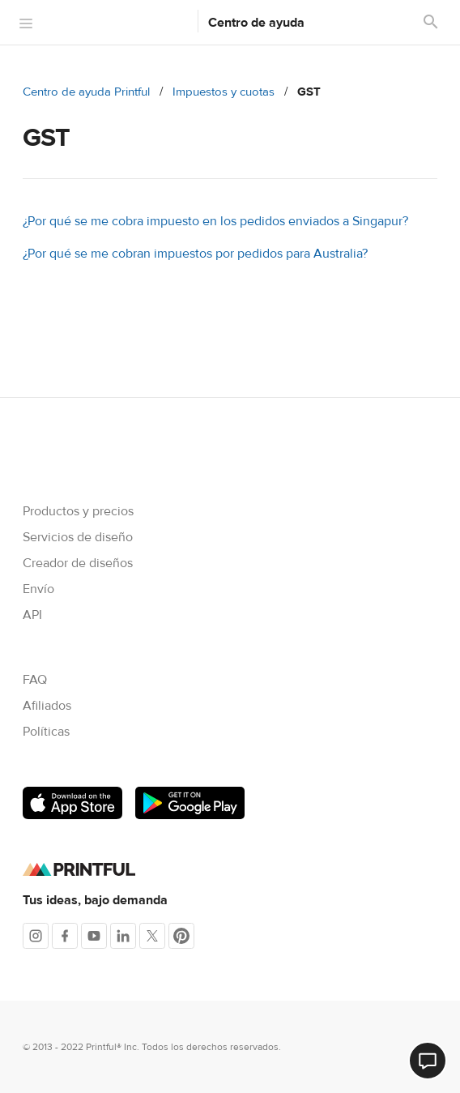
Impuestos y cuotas (223, 92)
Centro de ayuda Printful (86, 92)
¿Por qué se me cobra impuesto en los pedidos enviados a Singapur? (215, 221)
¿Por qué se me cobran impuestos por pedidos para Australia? (195, 253)
